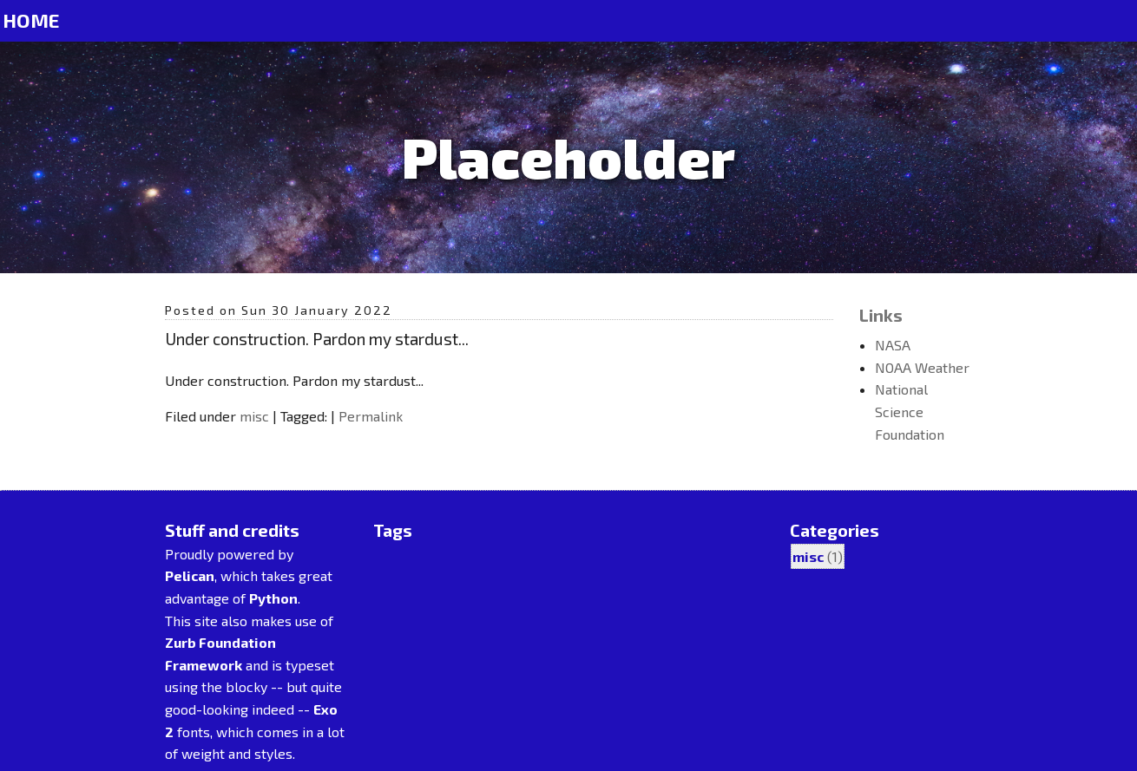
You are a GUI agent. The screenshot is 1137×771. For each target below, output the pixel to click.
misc (254, 416)
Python (273, 598)
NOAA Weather (922, 367)
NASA (892, 344)
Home (31, 20)
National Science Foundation (909, 411)
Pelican (189, 575)
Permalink (370, 416)
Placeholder (568, 156)
